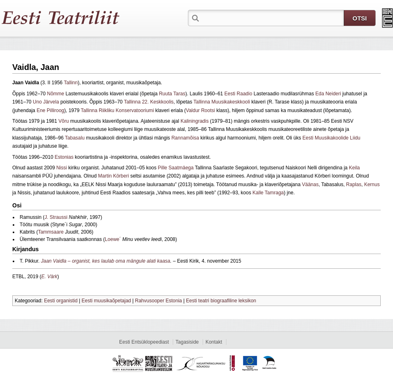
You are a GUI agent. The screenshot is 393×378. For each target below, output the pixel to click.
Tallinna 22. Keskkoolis (149, 102)
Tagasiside (187, 342)
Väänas (310, 184)
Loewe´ (113, 239)
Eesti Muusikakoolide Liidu (331, 138)
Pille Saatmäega (176, 168)
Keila (354, 168)
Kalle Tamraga (268, 193)
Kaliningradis (195, 121)
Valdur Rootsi (200, 110)
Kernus (371, 184)
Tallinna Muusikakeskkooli (222, 102)
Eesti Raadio (238, 94)
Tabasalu (75, 138)
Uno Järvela (46, 102)
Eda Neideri (328, 94)
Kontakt (214, 342)
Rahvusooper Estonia (158, 301)
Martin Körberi (113, 176)
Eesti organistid (60, 301)
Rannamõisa (185, 138)
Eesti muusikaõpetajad (106, 301)
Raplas (353, 184)
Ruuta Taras (172, 94)
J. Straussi (56, 217)
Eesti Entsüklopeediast (144, 342)
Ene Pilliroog (50, 110)
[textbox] (272, 17)
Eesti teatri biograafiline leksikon (221, 301)
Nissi (61, 168)
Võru (64, 121)
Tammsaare (51, 232)
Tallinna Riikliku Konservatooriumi (117, 110)
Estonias (63, 157)
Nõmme (55, 94)
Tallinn (71, 83)
